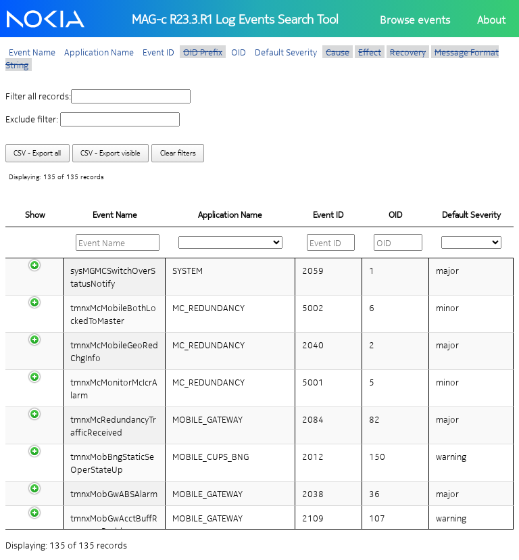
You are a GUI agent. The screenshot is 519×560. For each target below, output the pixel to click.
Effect (369, 51)
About (491, 19)
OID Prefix (202, 51)
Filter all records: (98, 95)
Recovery (408, 51)
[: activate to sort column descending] (115, 242)
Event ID (158, 51)
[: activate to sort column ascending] (230, 242)
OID (238, 51)
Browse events (415, 19)
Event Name (32, 51)
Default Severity (286, 51)
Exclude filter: (92, 118)
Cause (337, 51)
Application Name (99, 51)
